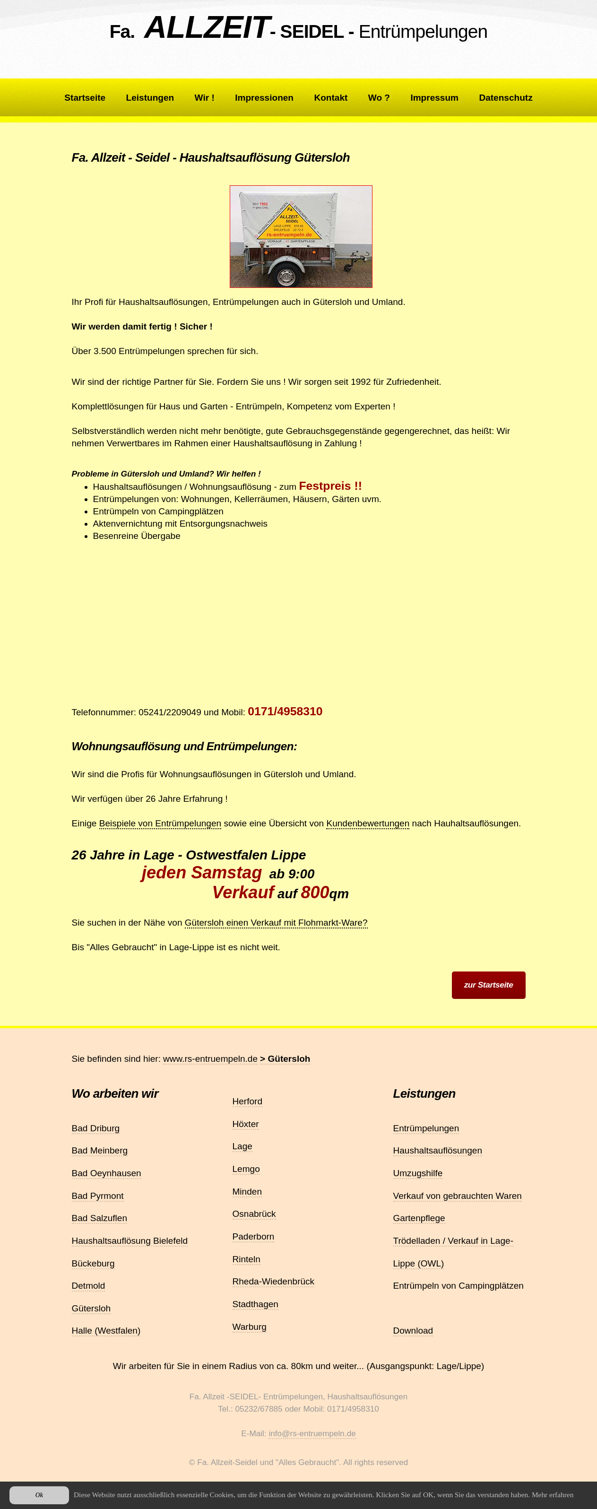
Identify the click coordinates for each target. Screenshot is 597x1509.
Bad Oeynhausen (106, 1173)
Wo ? (379, 98)
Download (413, 1331)
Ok (39, 1495)
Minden (247, 1192)
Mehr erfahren (552, 1495)
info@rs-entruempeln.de (311, 1433)
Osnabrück (254, 1214)
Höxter (246, 1124)
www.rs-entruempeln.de (210, 1059)
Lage (242, 1146)
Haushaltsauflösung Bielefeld (130, 1241)
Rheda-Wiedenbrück (274, 1281)
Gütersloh (91, 1308)
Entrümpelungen (426, 1128)
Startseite (84, 98)
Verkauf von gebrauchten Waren (457, 1196)
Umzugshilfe (418, 1173)
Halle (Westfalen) (106, 1331)
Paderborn (254, 1236)
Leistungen (150, 98)
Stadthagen (255, 1304)
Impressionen (264, 98)
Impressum (434, 98)
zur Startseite (488, 984)
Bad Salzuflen (100, 1218)
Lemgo (246, 1169)
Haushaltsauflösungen (438, 1150)
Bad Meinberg (100, 1150)
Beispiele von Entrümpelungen (160, 823)
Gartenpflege (419, 1218)
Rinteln (246, 1259)
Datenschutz (505, 98)
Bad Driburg (96, 1128)
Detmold (88, 1286)
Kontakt (330, 98)
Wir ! (205, 98)
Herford (248, 1101)
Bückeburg (93, 1263)
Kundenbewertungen (367, 823)
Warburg (250, 1327)
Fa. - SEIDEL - (298, 31)
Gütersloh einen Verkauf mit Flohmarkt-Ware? (276, 923)
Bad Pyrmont (98, 1196)
